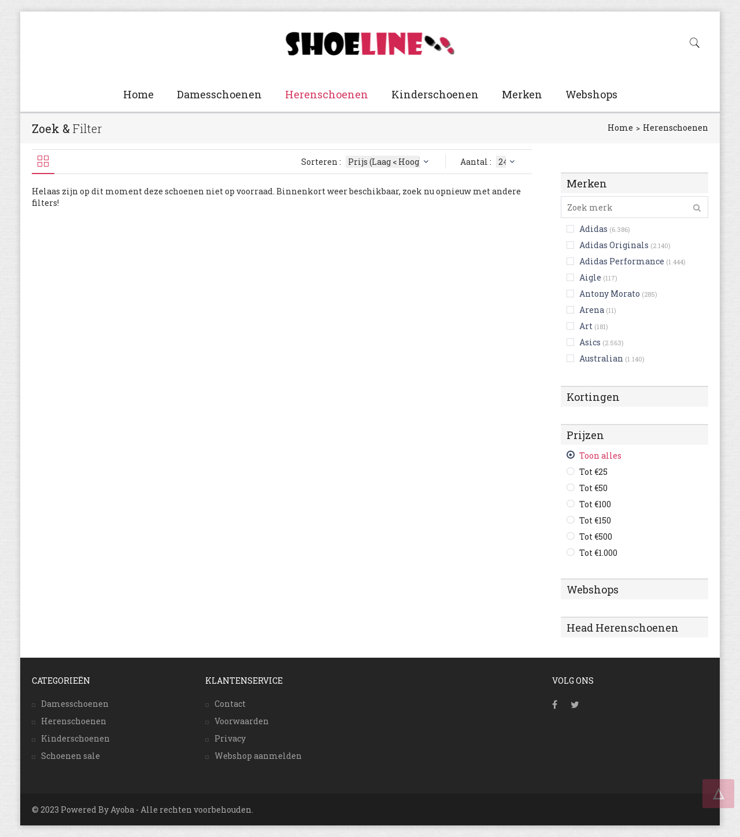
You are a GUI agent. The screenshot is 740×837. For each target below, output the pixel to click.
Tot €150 (595, 520)
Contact (230, 703)
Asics (590, 342)
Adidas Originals (614, 244)
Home (138, 94)
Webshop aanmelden (258, 755)
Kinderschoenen (435, 94)
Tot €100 (595, 504)
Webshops (591, 94)
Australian (601, 358)
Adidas (593, 228)
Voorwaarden (241, 721)
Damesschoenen (219, 94)
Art (586, 325)
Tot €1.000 (598, 552)
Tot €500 (595, 536)
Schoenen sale (70, 755)
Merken (522, 94)
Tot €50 (593, 487)
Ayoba (122, 809)
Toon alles (600, 455)
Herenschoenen (326, 94)
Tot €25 (593, 471)
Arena (591, 309)
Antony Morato (609, 293)
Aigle (590, 277)
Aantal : (488, 162)
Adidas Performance (621, 261)
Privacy (230, 738)
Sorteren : (366, 162)
